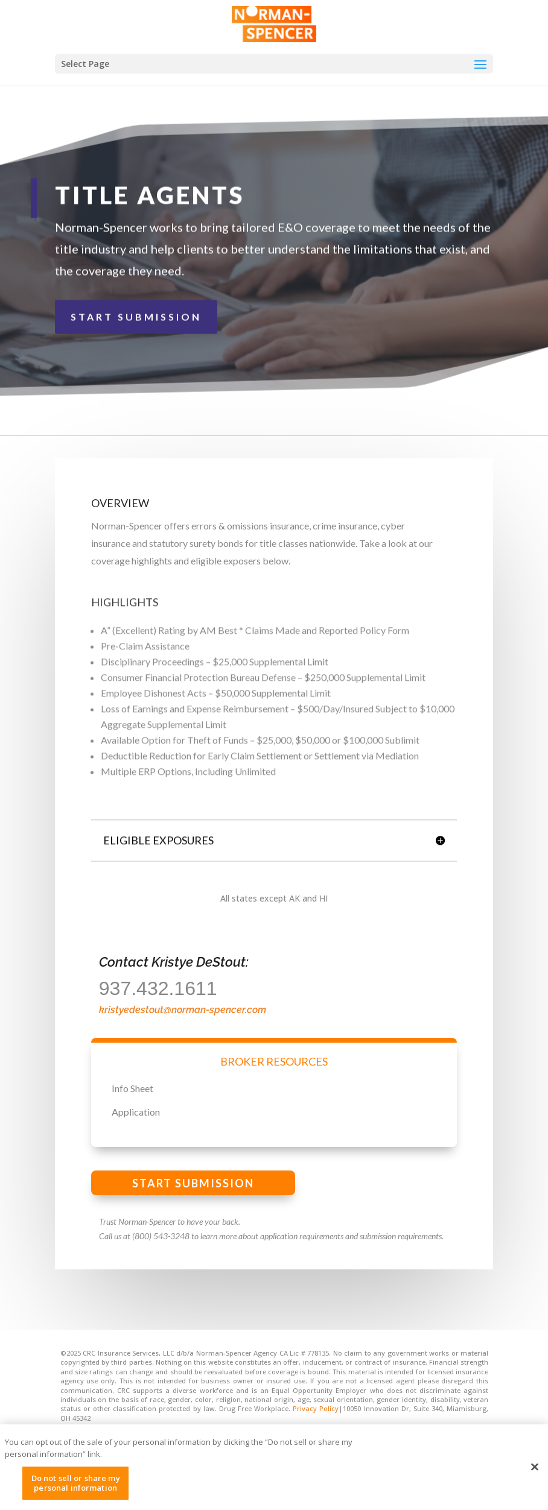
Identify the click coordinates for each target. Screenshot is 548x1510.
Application (136, 1111)
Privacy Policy (316, 1408)
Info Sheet (132, 1088)
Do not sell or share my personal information (75, 1489)
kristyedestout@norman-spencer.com (182, 1010)
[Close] (534, 1474)
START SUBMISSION (136, 312)
